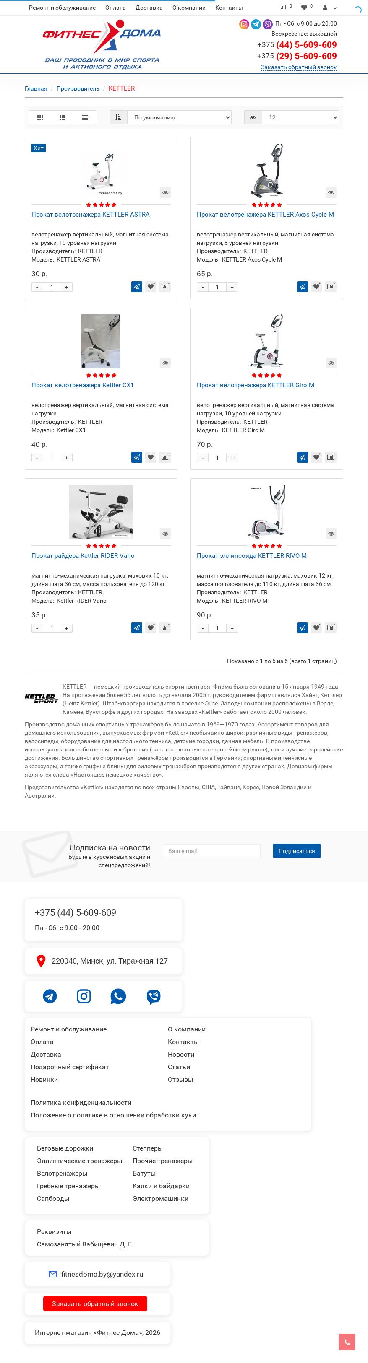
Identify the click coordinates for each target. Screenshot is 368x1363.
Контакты (229, 7)
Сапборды (53, 1198)
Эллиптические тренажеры (79, 1161)
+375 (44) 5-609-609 (75, 912)
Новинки (44, 1079)
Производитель (78, 88)
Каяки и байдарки (161, 1186)
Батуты (144, 1173)
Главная (36, 88)
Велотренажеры (62, 1173)
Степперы (148, 1148)
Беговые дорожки (65, 1148)
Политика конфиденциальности (81, 1102)
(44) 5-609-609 (297, 45)
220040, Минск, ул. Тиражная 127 (110, 960)
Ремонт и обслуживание (62, 7)
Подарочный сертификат (70, 1067)
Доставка (149, 7)
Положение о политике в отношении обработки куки (113, 1115)
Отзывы (180, 1079)
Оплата (115, 7)
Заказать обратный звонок (299, 67)
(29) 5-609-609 (297, 56)
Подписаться (297, 850)
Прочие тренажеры (163, 1161)
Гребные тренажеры (68, 1186)
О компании (189, 7)
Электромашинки (160, 1198)
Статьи (179, 1067)
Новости (181, 1054)
